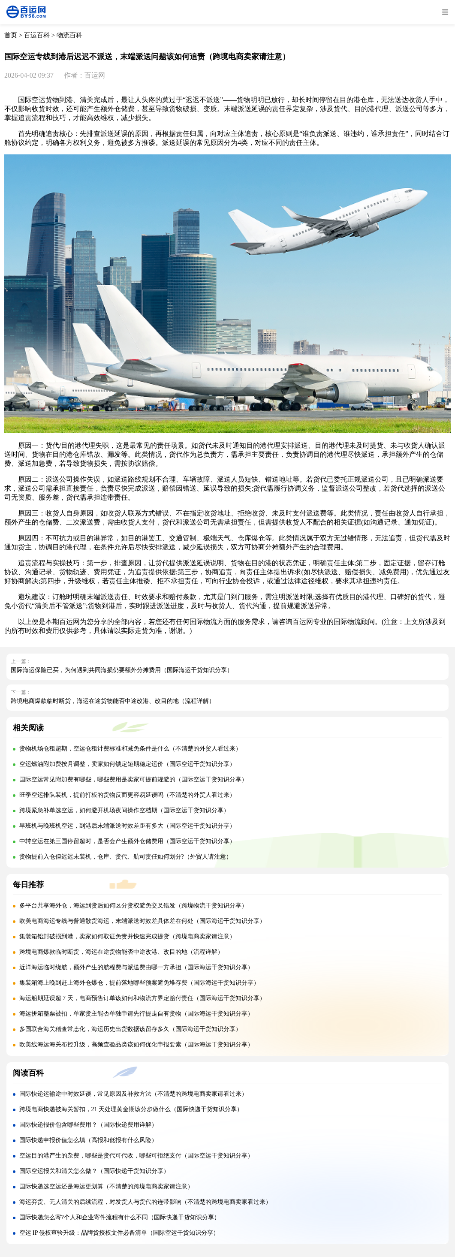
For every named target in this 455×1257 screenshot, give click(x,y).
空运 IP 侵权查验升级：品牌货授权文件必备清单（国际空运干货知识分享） (119, 1233)
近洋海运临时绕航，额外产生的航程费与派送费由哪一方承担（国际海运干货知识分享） (136, 967)
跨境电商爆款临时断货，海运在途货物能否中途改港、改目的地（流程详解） (113, 701)
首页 (10, 35)
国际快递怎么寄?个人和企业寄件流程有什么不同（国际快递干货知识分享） (119, 1217)
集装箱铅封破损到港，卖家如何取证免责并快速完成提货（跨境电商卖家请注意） (127, 936)
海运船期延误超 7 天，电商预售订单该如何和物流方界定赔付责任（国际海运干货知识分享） (142, 998)
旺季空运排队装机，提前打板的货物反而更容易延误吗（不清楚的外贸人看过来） (127, 795)
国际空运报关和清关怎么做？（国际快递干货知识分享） (94, 1171)
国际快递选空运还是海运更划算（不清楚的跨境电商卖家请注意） (106, 1186)
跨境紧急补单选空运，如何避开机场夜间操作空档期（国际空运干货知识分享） (124, 810)
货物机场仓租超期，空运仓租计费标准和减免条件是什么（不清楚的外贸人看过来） (130, 748)
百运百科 (37, 35)
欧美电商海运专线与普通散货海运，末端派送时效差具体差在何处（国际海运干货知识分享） (142, 921)
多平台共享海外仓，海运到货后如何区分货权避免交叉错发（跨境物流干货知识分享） (133, 905)
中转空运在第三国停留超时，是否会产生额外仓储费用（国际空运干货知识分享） (127, 841)
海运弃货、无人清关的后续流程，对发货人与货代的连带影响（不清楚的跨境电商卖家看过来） (145, 1202)
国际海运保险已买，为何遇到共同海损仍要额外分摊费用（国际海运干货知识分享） (122, 670)
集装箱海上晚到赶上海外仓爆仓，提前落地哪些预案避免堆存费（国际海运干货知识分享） (139, 983)
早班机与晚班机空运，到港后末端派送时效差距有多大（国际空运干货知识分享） (127, 826)
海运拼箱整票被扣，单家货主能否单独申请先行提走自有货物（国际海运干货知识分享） (136, 1013)
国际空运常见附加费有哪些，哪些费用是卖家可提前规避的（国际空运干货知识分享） (133, 779)
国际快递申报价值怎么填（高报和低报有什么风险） (88, 1140)
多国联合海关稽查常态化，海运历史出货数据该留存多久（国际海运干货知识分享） (130, 1029)
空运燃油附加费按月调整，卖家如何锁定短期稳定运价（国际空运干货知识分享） (127, 764)
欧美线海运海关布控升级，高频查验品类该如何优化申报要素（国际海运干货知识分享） (136, 1044)
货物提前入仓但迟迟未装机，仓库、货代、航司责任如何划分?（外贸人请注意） (125, 856)
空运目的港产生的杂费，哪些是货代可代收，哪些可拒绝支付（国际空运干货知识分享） (136, 1155)
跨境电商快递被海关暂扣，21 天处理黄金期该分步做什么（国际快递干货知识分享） (131, 1109)
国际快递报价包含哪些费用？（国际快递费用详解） (88, 1124)
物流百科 (69, 35)
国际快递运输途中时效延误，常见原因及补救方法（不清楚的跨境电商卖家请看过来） (133, 1094)
